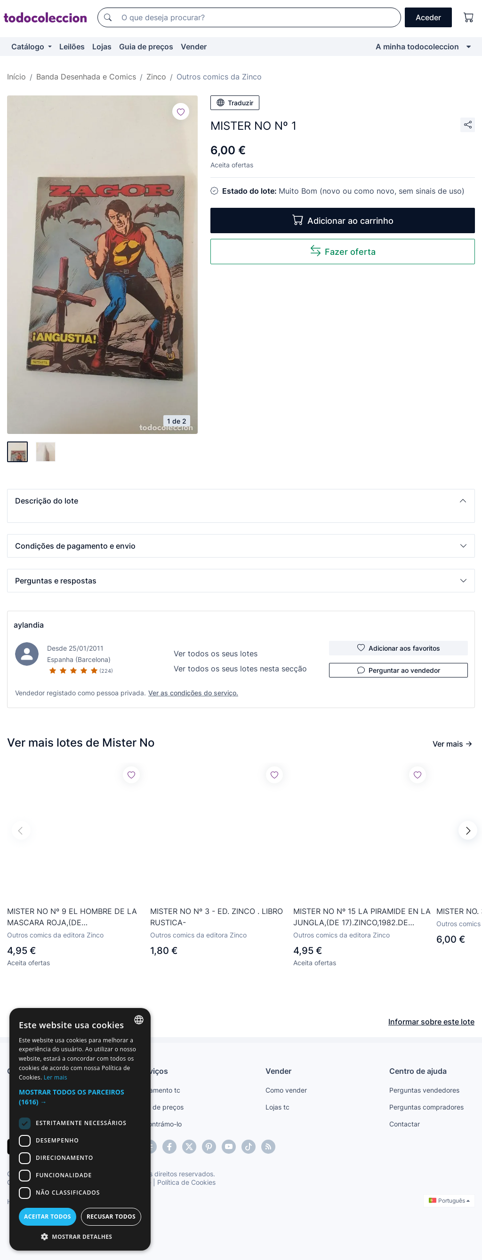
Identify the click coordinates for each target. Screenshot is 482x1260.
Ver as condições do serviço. (193, 693)
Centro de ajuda (418, 1071)
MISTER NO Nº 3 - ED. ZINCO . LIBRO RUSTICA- (216, 916)
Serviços (152, 1071)
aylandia (29, 625)
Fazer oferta (343, 251)
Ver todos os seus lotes (215, 653)
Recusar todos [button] (111, 1217)
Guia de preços (146, 46)
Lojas (102, 46)
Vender (194, 46)
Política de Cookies (186, 1182)
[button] (241, 500)
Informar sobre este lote (431, 1021)
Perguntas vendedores (424, 1090)
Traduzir (235, 102)
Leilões (72, 46)
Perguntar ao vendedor (398, 670)
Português (449, 1200)
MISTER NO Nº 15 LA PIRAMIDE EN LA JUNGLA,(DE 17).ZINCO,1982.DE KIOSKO (362, 917)
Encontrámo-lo (159, 1124)
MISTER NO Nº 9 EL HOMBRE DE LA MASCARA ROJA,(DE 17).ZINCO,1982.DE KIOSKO (72, 917)
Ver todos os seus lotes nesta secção (240, 668)
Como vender (286, 1090)
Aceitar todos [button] (47, 1217)
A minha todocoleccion (417, 46)
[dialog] (80, 1129)
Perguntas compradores (426, 1107)
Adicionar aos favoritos (398, 648)
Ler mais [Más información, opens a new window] (55, 1077)
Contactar (404, 1124)
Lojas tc (277, 1107)
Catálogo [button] (28, 46)
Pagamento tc (158, 1090)
